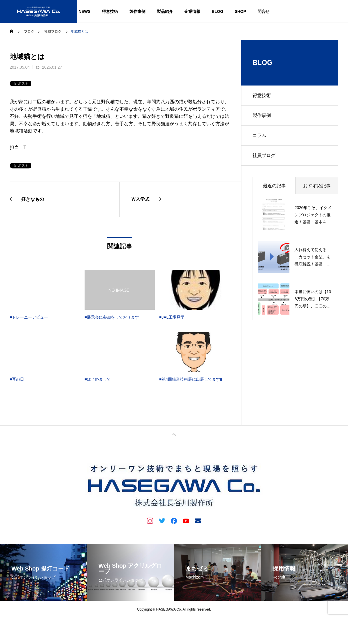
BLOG (217, 11)
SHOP (240, 11)
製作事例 (137, 11)
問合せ (263, 11)
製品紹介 (165, 11)
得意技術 (110, 11)
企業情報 (192, 11)
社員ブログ (264, 155)
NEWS (85, 11)
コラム (259, 135)
